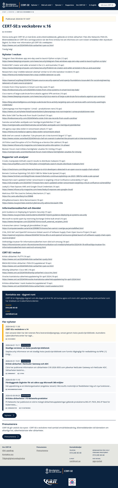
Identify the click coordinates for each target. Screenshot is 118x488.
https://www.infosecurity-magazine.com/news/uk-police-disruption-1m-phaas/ (36, 145)
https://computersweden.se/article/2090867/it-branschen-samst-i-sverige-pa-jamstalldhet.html (42, 228)
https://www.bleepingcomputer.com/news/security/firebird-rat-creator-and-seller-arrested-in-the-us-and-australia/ (51, 68)
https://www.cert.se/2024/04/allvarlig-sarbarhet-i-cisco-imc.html (29, 273)
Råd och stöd (47, 5)
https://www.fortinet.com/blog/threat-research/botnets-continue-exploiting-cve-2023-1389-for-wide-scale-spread (50, 176)
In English (92, 5)
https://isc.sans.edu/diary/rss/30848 (17, 196)
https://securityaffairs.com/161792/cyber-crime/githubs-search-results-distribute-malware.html (43, 164)
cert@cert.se (11, 314)
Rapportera (69, 5)
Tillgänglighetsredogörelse (13, 458)
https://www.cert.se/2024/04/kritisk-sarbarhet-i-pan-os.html (28, 45)
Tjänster (59, 5)
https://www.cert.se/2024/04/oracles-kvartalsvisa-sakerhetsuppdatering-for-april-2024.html (41, 279)
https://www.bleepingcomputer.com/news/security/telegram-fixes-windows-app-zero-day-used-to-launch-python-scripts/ (54, 61)
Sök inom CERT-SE (107, 5)
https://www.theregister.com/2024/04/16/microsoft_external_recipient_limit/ (35, 221)
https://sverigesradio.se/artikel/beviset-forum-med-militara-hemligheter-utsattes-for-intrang (41, 152)
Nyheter (35, 5)
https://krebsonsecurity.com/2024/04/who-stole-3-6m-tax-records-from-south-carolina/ (39, 118)
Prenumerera (11, 437)
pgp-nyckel (97, 461)
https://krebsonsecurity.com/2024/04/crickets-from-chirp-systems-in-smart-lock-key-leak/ (40, 89)
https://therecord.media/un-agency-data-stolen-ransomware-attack (31, 131)
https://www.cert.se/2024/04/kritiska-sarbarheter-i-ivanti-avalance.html (32, 286)
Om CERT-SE (81, 5)
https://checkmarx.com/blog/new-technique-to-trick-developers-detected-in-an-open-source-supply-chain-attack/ (50, 169)
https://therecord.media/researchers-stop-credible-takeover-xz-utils (31, 74)
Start (4, 12)
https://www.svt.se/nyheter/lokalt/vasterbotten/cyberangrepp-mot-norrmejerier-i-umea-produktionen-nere (48, 111)
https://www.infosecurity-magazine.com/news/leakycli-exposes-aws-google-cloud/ (37, 189)
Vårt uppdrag (8, 450)
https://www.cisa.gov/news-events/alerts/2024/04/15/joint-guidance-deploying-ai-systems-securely (44, 215)
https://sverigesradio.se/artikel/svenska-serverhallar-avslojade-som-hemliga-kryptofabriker (41, 125)
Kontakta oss (7, 454)
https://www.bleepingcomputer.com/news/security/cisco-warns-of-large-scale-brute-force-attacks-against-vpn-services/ (53, 96)
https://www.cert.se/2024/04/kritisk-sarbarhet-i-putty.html (27, 259)
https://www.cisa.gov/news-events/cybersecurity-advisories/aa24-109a (32, 203)
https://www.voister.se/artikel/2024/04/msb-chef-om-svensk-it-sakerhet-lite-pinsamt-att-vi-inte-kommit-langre (49, 138)
